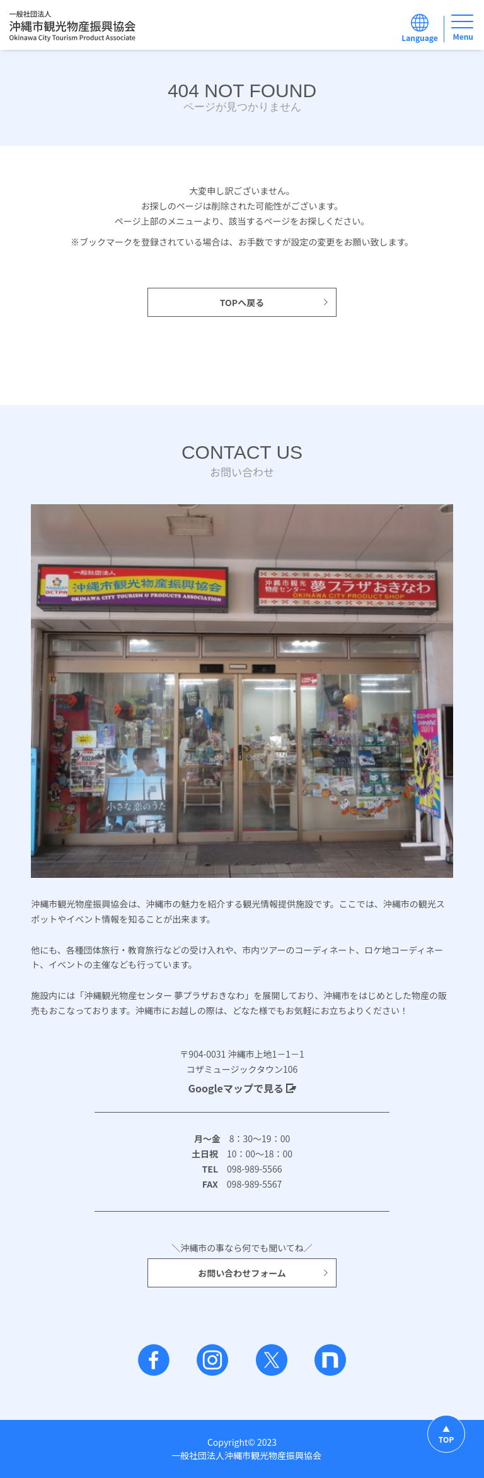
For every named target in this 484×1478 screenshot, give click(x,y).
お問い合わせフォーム (264, 1273)
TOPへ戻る (275, 302)
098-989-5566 (250, 1168)
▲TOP (446, 1434)
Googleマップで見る (242, 1088)
